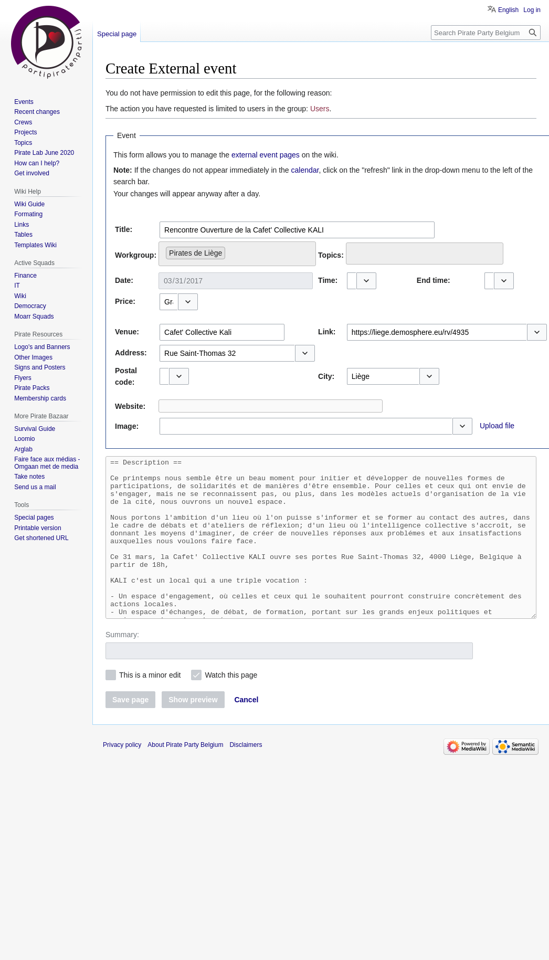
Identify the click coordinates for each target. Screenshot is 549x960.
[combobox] (297, 229)
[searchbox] (231, 251)
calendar (305, 170)
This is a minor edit (150, 706)
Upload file (497, 425)
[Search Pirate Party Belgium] (486, 32)
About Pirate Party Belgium (185, 776)
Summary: (122, 666)
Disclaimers (245, 776)
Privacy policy (122, 776)
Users (320, 108)
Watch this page (231, 706)
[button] (366, 280)
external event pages (265, 155)
